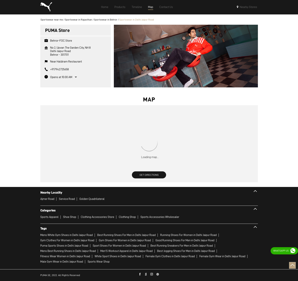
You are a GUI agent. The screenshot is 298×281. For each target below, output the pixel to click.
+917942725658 (59, 69)
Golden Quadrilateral (92, 198)
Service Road (67, 198)
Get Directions (149, 174)
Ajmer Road (47, 198)
